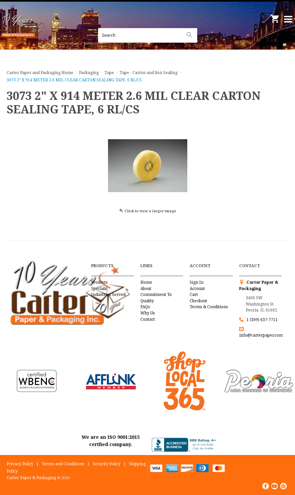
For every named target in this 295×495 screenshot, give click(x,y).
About (145, 288)
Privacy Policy (20, 464)
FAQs (145, 306)
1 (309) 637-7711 (262, 319)
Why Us (147, 313)
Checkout (198, 301)
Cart (194, 294)
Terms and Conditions (63, 464)
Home (146, 282)
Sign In (196, 282)
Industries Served (108, 294)
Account (197, 288)
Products (99, 282)
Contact (147, 319)
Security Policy (106, 464)
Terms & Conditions (209, 306)
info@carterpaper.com (261, 335)
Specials (99, 288)
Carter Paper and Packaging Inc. (23, 33)
